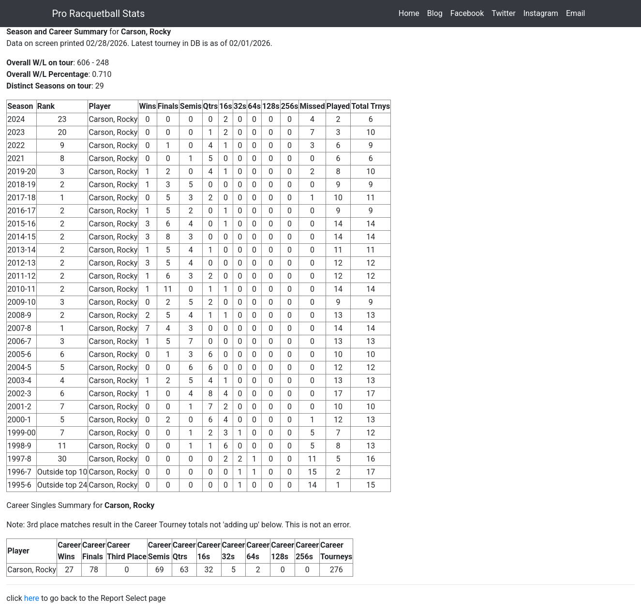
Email (577, 13)
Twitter (505, 13)
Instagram (542, 13)
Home (411, 13)
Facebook (469, 13)
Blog (437, 13)
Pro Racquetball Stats (98, 13)
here (31, 598)
